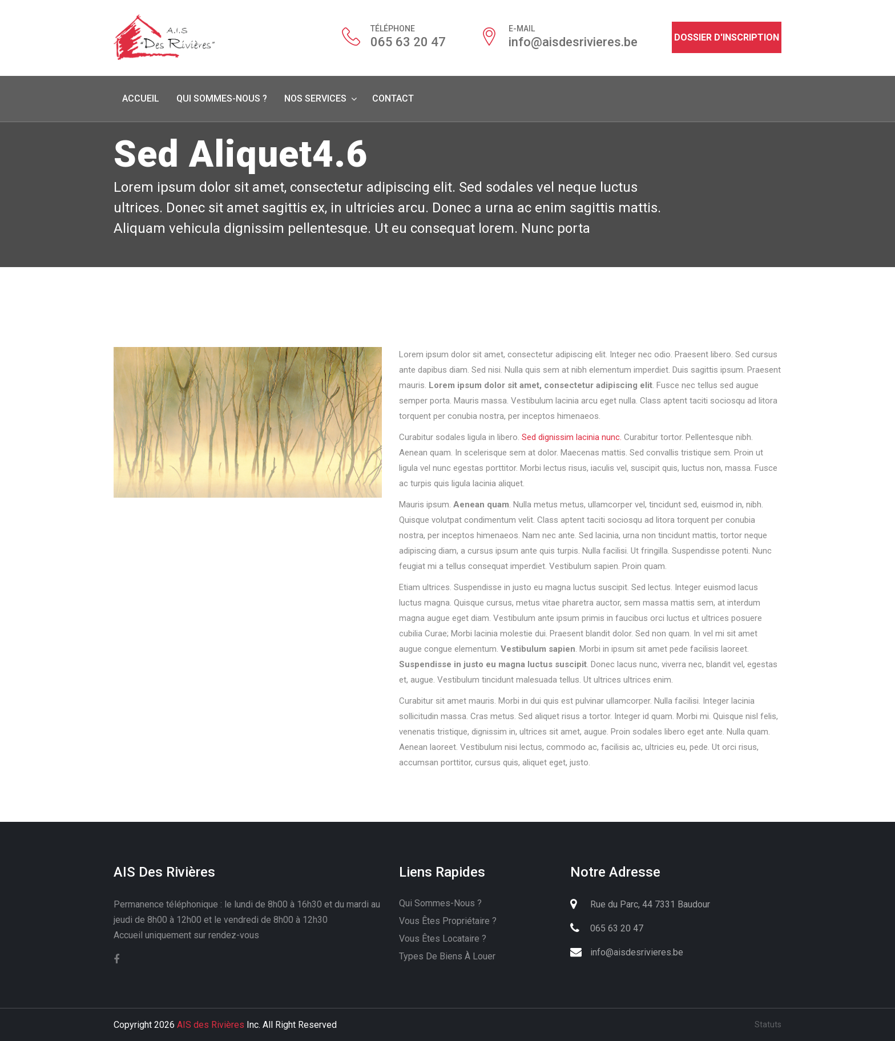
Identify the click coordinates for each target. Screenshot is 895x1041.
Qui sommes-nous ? (221, 98)
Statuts (768, 1024)
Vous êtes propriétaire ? (448, 920)
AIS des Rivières (210, 1024)
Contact (393, 98)
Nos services (315, 98)
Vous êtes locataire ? (442, 938)
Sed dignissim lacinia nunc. (572, 437)
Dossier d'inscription (726, 37)
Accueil (140, 98)
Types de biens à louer (447, 956)
